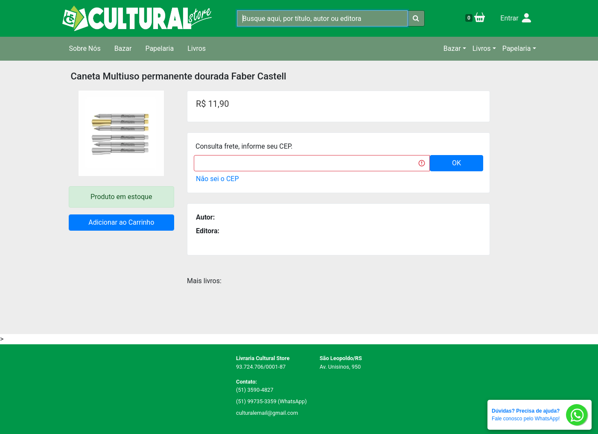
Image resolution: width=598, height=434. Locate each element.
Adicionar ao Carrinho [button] (121, 222)
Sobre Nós (85, 48)
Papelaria (159, 48)
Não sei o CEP (217, 179)
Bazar (123, 48)
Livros (196, 48)
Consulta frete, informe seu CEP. (244, 146)
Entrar (516, 18)
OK (456, 163)
